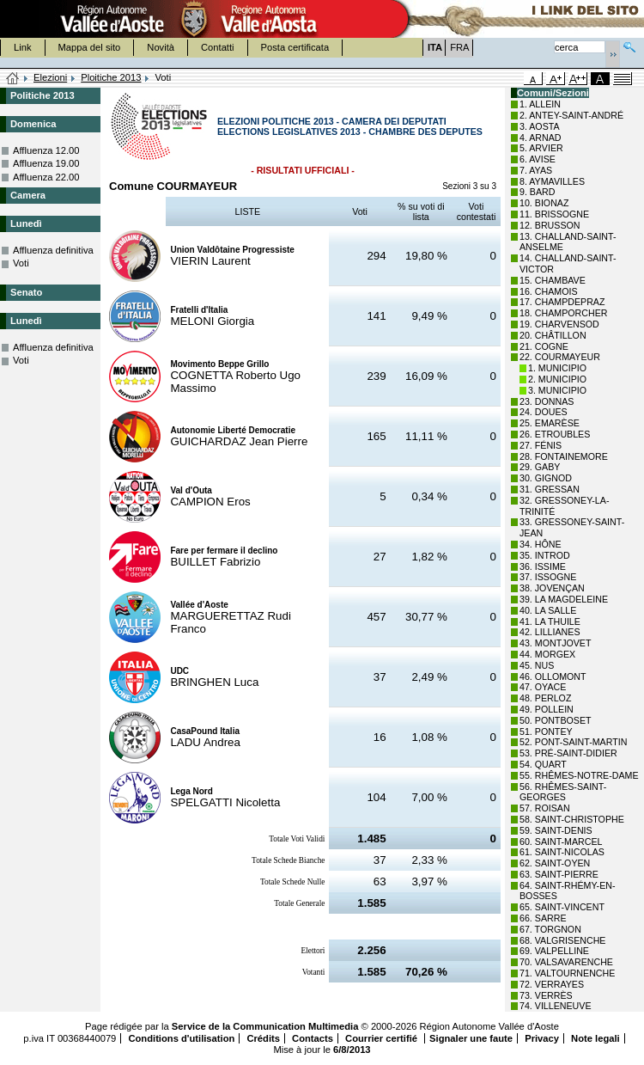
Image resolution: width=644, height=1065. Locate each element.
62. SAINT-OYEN (554, 863)
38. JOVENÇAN (552, 588)
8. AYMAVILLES (552, 181)
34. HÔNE (540, 544)
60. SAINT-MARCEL (561, 841)
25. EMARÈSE (549, 423)
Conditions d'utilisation (181, 1038)
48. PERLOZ (545, 698)
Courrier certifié (382, 1038)
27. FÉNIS (540, 445)
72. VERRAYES (551, 984)
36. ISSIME (542, 566)
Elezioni (50, 77)
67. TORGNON (550, 929)
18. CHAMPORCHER (563, 313)
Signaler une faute (471, 1038)
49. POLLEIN (546, 709)
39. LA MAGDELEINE (563, 599)
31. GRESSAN (549, 489)
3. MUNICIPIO (557, 390)
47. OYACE (542, 687)
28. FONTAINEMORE (563, 456)
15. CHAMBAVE (552, 280)
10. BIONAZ (543, 203)
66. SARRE (543, 918)
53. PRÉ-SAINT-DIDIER (568, 753)
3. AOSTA (539, 126)
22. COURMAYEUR (559, 357)
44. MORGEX (547, 654)
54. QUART (543, 764)
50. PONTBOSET (555, 720)
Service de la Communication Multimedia (265, 1026)
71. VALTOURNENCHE (567, 973)
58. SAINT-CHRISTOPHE (571, 819)
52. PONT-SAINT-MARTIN (573, 742)
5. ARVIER (541, 148)
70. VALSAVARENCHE (566, 962)
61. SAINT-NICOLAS (562, 852)
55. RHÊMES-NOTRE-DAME (579, 775)
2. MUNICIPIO (557, 379)
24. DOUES (543, 412)
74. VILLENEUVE (555, 1006)
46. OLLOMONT (552, 676)
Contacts (312, 1038)
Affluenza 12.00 (46, 150)
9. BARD (537, 192)
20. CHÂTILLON (552, 335)
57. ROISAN (544, 808)
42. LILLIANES (549, 632)
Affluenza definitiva (53, 250)
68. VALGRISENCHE (562, 940)
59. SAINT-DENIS (555, 830)
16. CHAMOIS (548, 291)
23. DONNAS (546, 401)
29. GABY (539, 467)
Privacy (542, 1038)
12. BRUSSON (549, 225)
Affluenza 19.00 (46, 163)
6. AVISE (537, 159)
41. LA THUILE (549, 621)
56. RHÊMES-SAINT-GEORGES (562, 792)
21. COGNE (543, 346)
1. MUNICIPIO (557, 368)
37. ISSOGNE (547, 577)
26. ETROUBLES (554, 434)
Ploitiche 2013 (111, 77)
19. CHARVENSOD (559, 324)
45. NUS (536, 665)
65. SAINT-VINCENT (562, 907)
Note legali (595, 1038)
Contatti (217, 47)
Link (23, 47)
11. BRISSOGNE (554, 214)
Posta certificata (295, 47)
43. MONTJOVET (555, 643)
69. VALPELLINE (554, 951)
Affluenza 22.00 (46, 177)
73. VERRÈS (546, 995)
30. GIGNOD (545, 478)
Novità (160, 47)
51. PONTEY (546, 731)
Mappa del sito (89, 47)
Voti (21, 263)
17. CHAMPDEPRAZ (562, 302)
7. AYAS (535, 170)
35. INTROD (544, 555)
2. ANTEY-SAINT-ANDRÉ (571, 115)
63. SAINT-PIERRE (558, 874)
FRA (459, 47)
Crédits (263, 1038)
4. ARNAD (540, 137)
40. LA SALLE (547, 610)
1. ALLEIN (540, 104)
